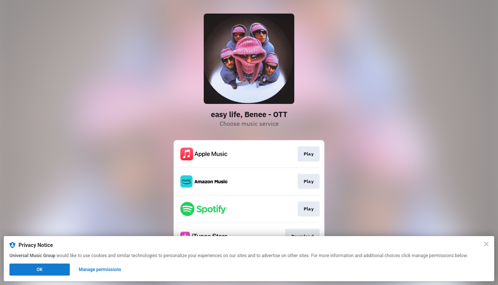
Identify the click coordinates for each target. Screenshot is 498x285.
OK (40, 269)
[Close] (486, 244)
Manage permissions (100, 269)
